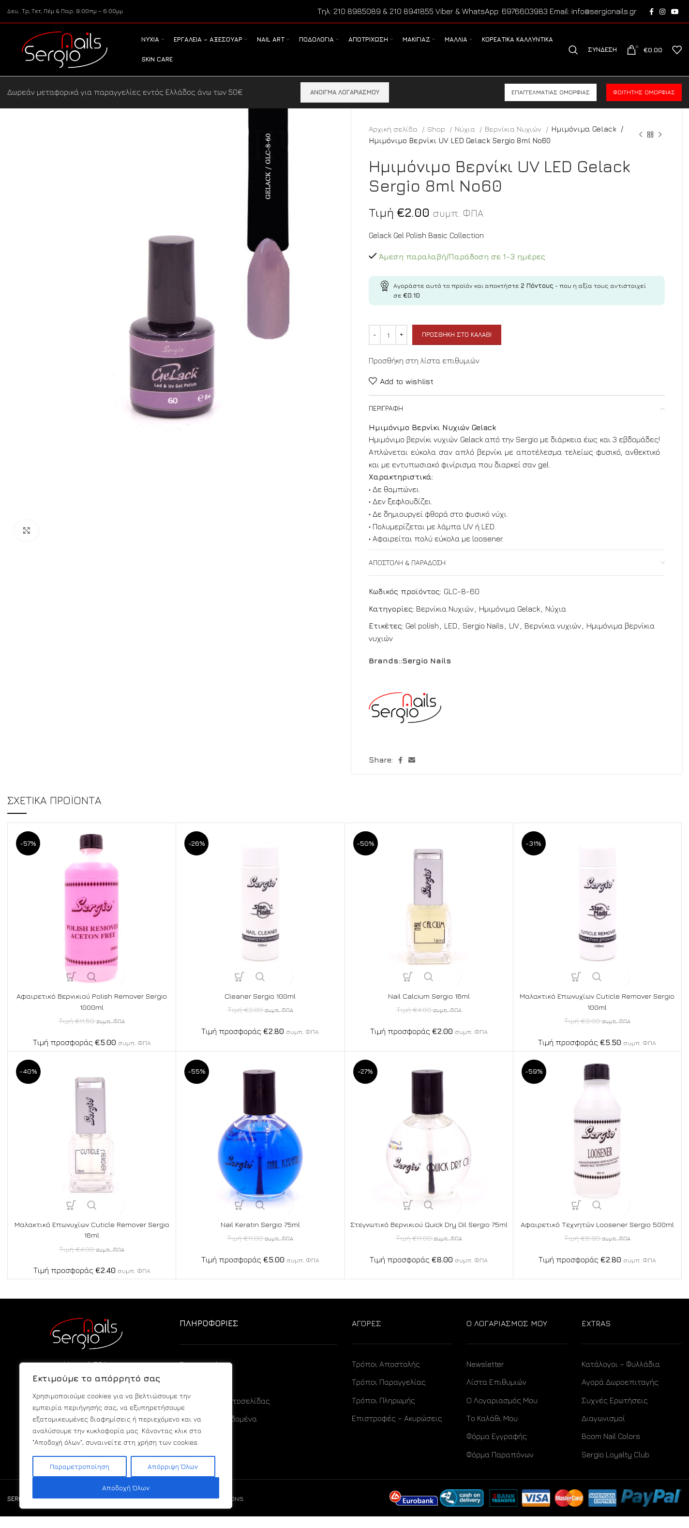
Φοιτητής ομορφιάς (644, 103)
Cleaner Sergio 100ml (260, 1007)
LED (450, 637)
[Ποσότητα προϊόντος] (388, 346)
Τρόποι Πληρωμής (383, 1411)
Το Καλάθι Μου (492, 1429)
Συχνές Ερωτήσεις (615, 1411)
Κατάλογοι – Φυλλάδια (621, 1375)
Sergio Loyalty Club (615, 1465)
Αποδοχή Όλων (126, 1487)
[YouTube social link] (675, 12)
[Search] (573, 56)
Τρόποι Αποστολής (386, 1375)
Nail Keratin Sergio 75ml (260, 1235)
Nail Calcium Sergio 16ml (429, 1007)
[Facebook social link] (651, 12)
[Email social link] (411, 771)
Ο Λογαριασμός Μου (502, 1411)
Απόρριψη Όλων (173, 1466)
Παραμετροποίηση (79, 1466)
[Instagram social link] (662, 12)
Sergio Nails (483, 637)
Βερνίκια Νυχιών (514, 140)
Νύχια (466, 140)
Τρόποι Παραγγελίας (389, 1393)
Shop (437, 140)
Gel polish (422, 637)
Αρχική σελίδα (394, 140)
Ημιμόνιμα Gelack (582, 140)
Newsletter (485, 1375)
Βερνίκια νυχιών (552, 637)
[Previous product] (640, 146)
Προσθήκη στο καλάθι (457, 346)
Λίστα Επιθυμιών (496, 1393)
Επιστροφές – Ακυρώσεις (397, 1429)
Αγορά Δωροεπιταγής (620, 1393)
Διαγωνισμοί (603, 1429)
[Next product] (660, 146)
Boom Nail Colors (611, 1447)
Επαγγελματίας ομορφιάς (550, 103)
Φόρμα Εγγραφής (496, 1447)
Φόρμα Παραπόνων (500, 1465)
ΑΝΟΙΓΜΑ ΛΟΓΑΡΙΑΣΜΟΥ (344, 103)
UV (514, 637)
